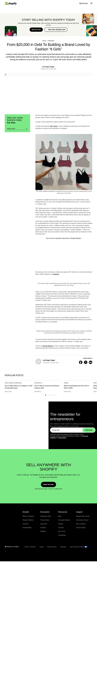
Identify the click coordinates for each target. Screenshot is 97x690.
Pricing (6, 673)
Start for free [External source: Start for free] (8, 682)
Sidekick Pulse (15, 667)
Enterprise (7, 674)
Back (23, 33)
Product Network (16, 669)
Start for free (8, 679)
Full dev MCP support (18, 671)
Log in (6, 677)
